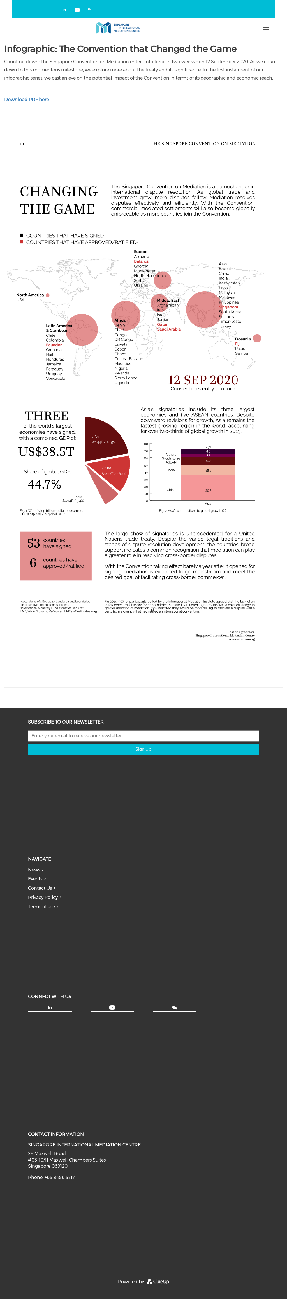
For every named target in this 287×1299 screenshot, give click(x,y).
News (34, 870)
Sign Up (143, 749)
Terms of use (41, 906)
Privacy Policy (43, 897)
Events (35, 879)
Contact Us (40, 888)
